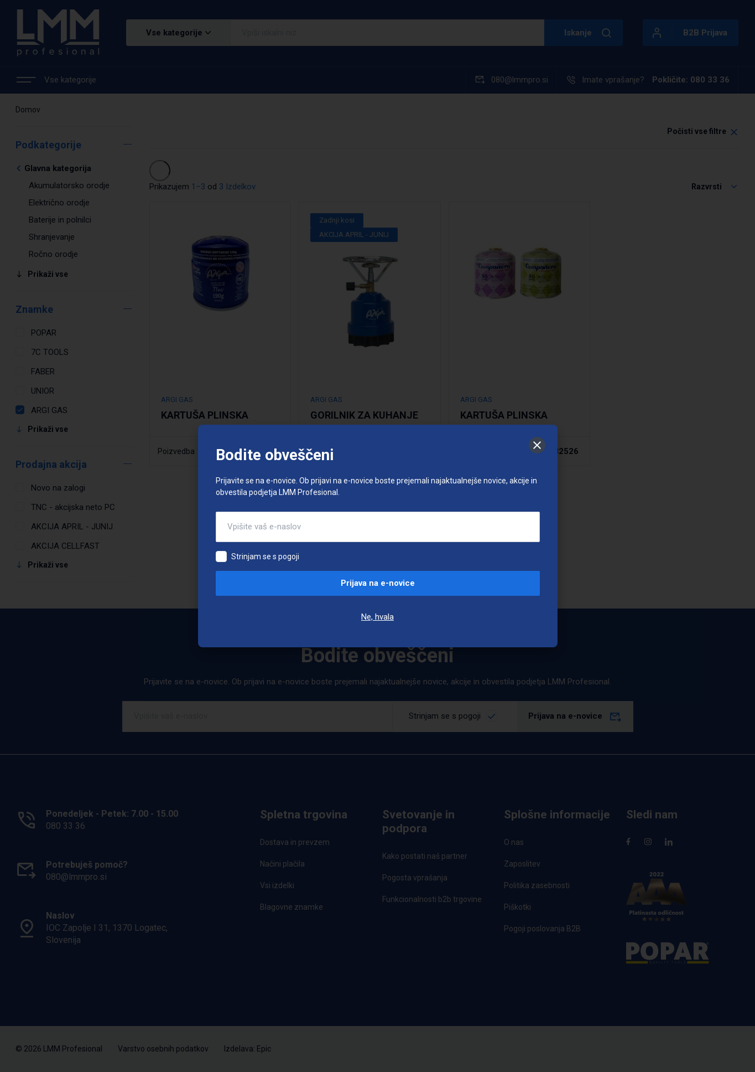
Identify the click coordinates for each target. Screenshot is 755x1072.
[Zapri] (537, 445)
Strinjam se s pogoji (265, 556)
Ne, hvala (377, 617)
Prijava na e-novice (378, 583)
